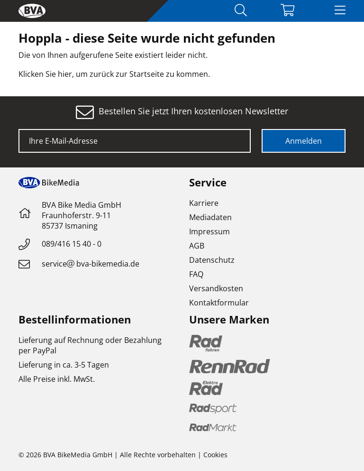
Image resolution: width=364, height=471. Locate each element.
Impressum (209, 231)
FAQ (196, 274)
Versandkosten (216, 288)
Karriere (203, 203)
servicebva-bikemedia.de (90, 264)
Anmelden (303, 141)
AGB (196, 245)
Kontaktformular (219, 302)
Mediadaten (210, 217)
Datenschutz (212, 260)
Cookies (215, 454)
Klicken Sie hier (45, 74)
